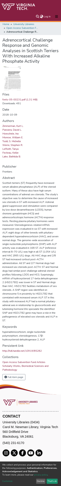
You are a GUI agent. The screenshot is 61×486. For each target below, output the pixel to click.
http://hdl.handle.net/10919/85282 (22, 351)
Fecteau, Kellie (10, 153)
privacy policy (41, 474)
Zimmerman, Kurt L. (12, 126)
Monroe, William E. (12, 137)
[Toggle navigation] (56, 16)
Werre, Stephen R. (12, 145)
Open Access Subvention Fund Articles (22, 28)
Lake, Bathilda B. (11, 156)
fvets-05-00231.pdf (20, 99)
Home (6, 24)
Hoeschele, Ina (10, 133)
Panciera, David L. (12, 130)
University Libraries (23, 24)
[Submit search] (37, 16)
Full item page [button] (13, 377)
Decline (41, 481)
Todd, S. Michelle (11, 141)
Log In (47, 16)
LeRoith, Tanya (10, 149)
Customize (7, 481)
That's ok (52, 481)
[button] (41, 16)
